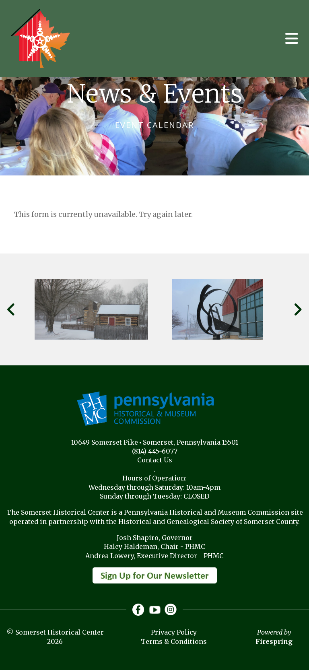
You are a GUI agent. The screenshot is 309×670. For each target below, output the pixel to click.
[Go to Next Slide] (298, 309)
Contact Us (154, 460)
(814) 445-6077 (154, 451)
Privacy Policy (174, 632)
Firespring (274, 641)
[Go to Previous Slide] (11, 309)
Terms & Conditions (174, 641)
